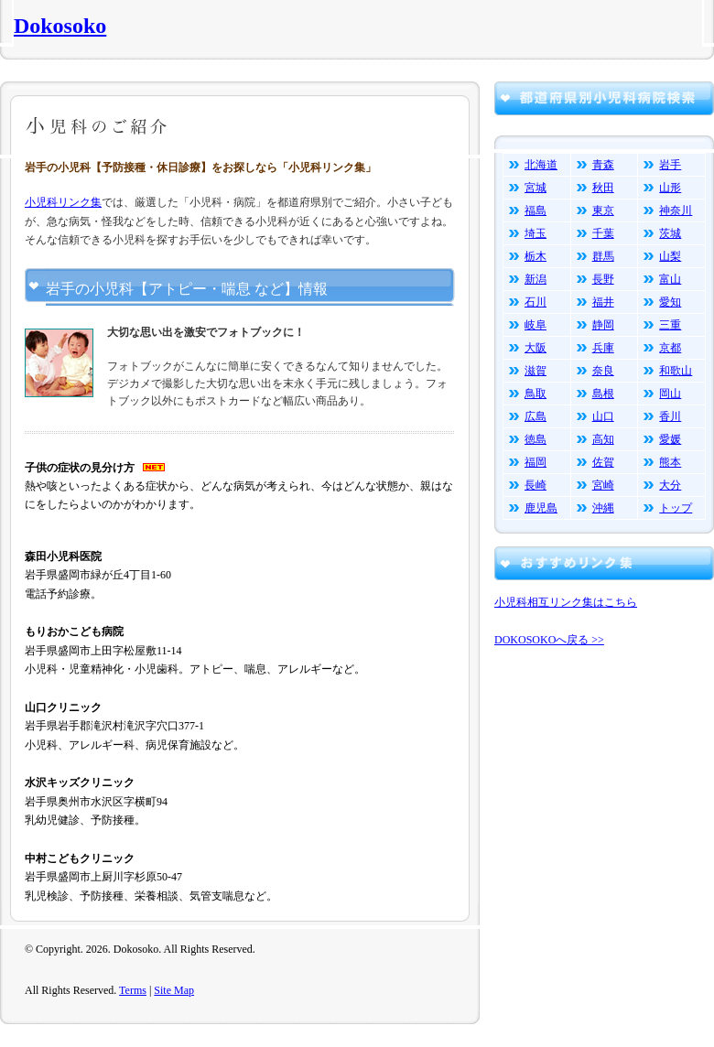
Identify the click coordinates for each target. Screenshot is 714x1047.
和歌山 (675, 370)
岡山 (670, 393)
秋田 (603, 187)
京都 (670, 347)
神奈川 (675, 210)
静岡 (603, 324)
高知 (603, 439)
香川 (670, 416)
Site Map (174, 990)
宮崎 (603, 485)
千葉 (603, 233)
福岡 (535, 462)
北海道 (541, 164)
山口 (603, 416)
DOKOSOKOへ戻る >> (549, 639)
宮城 (535, 187)
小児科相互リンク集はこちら (565, 602)
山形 (670, 187)
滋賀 (535, 370)
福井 (603, 302)
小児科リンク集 (63, 202)
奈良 (603, 370)
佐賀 (603, 462)
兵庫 (603, 347)
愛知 (670, 302)
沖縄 (603, 508)
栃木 (535, 256)
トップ (675, 508)
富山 (670, 279)
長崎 (535, 485)
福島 (535, 210)
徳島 (535, 439)
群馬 (603, 256)
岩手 (670, 164)
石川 (535, 302)
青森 (603, 164)
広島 (535, 416)
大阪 (535, 347)
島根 (603, 393)
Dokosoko (60, 26)
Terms (132, 990)
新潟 (535, 279)
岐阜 (535, 324)
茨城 (670, 233)
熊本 (670, 462)
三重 (670, 324)
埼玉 (535, 233)
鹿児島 (541, 508)
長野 (603, 279)
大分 (670, 485)
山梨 (670, 256)
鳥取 (535, 393)
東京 (603, 210)
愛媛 (670, 439)
